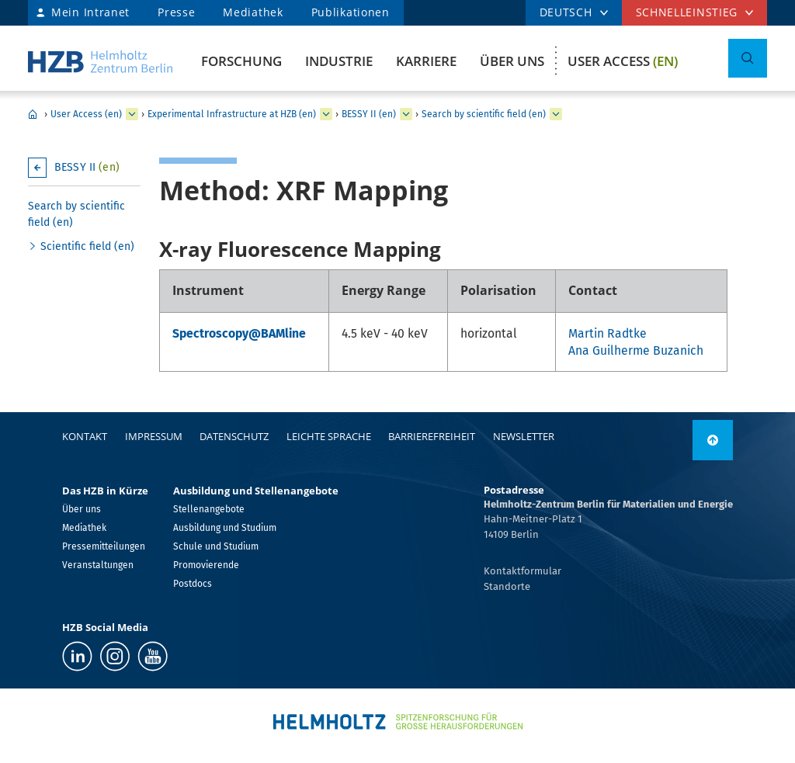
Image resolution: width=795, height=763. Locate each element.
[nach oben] (713, 440)
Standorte (507, 586)
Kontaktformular (522, 571)
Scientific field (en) (87, 246)
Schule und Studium (216, 546)
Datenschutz (234, 436)
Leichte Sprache (328, 436)
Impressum (153, 436)
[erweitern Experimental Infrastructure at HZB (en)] (326, 114)
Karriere (426, 61)
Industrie (339, 61)
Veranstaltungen (98, 565)
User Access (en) (86, 114)
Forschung (241, 61)
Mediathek (253, 12)
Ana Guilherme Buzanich (635, 350)
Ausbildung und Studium (224, 527)
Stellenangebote (209, 509)
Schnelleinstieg (687, 12)
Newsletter (523, 436)
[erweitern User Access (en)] (132, 114)
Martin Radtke (607, 333)
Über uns (512, 61)
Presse (176, 12)
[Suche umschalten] (747, 58)
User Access (623, 61)
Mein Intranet (90, 12)
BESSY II (87, 167)
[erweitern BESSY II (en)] (406, 114)
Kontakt (84, 436)
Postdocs (192, 583)
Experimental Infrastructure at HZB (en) (232, 114)
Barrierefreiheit (431, 436)
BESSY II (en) (369, 114)
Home (32, 114)
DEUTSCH (566, 12)
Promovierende (206, 565)
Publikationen (350, 12)
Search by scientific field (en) (484, 114)
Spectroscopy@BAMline (239, 333)
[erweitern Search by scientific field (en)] (556, 114)
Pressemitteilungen (103, 546)
